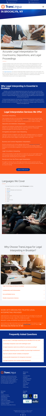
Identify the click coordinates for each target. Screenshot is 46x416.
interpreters (25, 119)
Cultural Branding (4, 397)
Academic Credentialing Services (7, 402)
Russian (8, 191)
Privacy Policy (25, 387)
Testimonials (25, 384)
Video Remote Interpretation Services (8, 404)
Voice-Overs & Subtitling (5, 400)
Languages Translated (5, 403)
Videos (24, 385)
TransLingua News (26, 375)
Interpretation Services (5, 396)
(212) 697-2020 (26, 324)
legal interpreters (8, 71)
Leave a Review (26, 382)
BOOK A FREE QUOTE (23, 169)
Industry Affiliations (26, 380)
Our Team (25, 381)
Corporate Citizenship (27, 378)
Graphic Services (4, 399)
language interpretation (34, 144)
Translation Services (5, 395)
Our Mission (25, 377)
